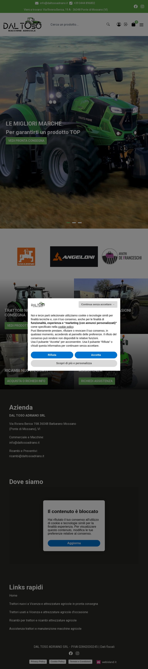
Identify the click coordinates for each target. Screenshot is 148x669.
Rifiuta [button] (52, 354)
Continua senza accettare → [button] (98, 304)
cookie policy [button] (65, 326)
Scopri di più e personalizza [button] (74, 363)
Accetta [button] (96, 354)
